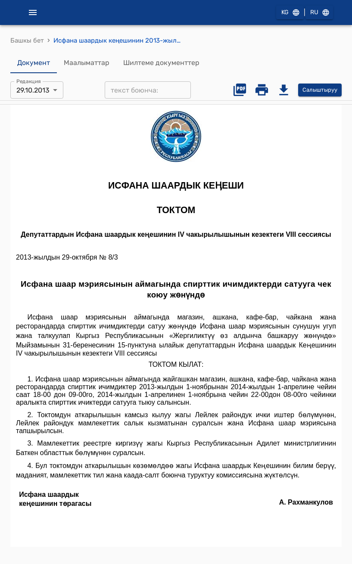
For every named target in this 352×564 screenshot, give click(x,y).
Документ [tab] (33, 63)
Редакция (28, 81)
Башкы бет (27, 40)
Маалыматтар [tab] (86, 63)
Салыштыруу (320, 90)
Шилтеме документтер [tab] (161, 63)
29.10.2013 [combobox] (33, 90)
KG (290, 13)
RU (319, 13)
